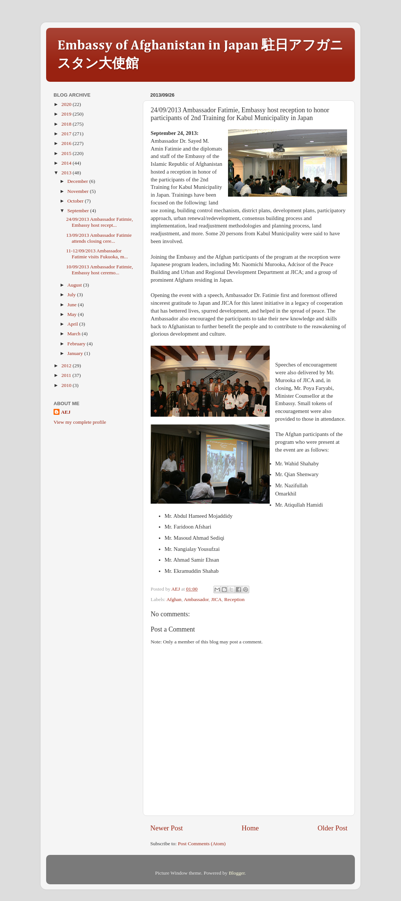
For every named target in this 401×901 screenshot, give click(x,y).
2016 (67, 143)
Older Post (332, 828)
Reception (234, 599)
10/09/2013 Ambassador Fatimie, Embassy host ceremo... (99, 269)
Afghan (174, 599)
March (74, 333)
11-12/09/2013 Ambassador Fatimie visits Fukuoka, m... (97, 253)
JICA (216, 599)
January (75, 353)
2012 (67, 365)
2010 (67, 385)
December (78, 181)
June (72, 304)
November (78, 191)
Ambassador (196, 599)
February (77, 343)
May (72, 314)
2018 (67, 124)
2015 (67, 153)
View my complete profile (80, 422)
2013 (67, 172)
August (75, 285)
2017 (67, 133)
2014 (67, 163)
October (76, 201)
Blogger (237, 873)
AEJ (66, 412)
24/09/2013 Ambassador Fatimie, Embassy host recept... (99, 222)
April (73, 324)
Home (250, 828)
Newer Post (166, 828)
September (78, 210)
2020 (67, 104)
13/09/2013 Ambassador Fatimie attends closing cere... (99, 238)
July (72, 294)
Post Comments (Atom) (201, 843)
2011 (67, 375)
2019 (67, 114)
